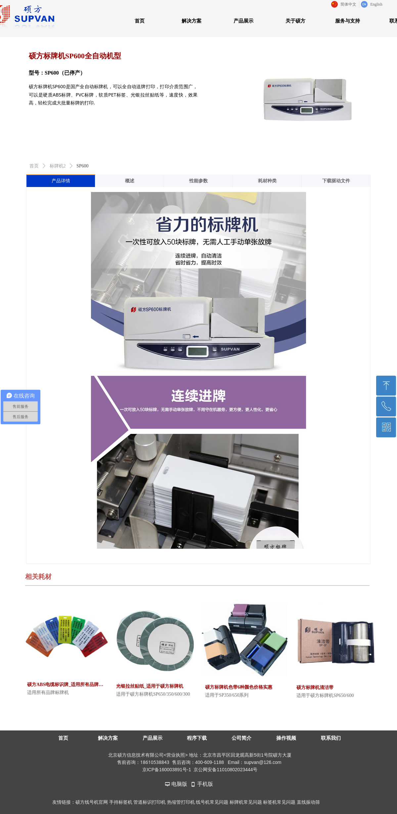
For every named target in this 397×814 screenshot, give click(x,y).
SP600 (82, 165)
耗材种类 (267, 180)
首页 (34, 165)
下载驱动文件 (336, 180)
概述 (129, 180)
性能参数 (198, 180)
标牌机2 (58, 165)
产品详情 (61, 180)
